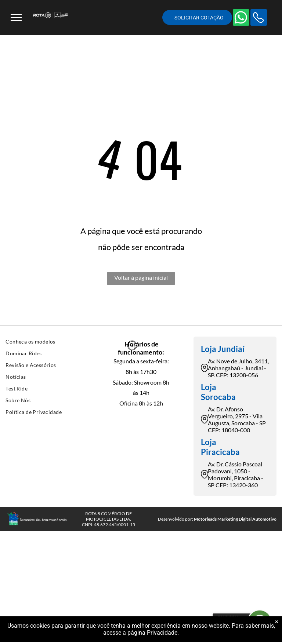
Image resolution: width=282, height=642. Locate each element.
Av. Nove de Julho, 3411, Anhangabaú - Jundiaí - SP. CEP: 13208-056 (238, 367)
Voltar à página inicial (141, 277)
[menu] (16, 17)
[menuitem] (47, 342)
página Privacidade (152, 632)
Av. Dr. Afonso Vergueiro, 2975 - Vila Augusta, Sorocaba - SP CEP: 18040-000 (237, 419)
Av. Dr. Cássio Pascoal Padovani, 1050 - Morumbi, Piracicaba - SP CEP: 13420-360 (235, 474)
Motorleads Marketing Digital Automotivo (235, 519)
